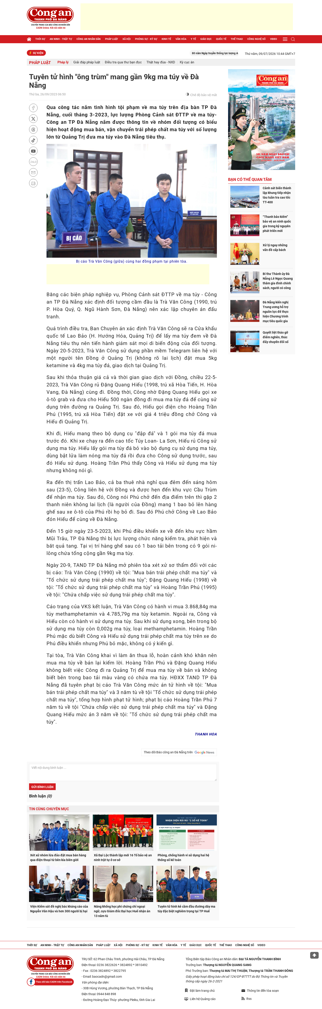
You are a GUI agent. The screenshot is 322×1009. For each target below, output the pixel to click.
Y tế (193, 39)
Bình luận (40, 796)
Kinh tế (166, 39)
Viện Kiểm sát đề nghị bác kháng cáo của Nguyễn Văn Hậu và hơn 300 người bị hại (59, 909)
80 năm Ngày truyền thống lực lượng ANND (226, 53)
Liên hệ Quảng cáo (200, 999)
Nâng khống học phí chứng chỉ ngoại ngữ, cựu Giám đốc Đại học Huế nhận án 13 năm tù (122, 911)
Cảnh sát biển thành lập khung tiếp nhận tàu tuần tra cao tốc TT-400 (277, 195)
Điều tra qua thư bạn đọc (123, 62)
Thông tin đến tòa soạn (260, 990)
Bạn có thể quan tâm (250, 179)
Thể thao (237, 39)
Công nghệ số (256, 39)
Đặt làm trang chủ (199, 990)
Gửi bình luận (42, 787)
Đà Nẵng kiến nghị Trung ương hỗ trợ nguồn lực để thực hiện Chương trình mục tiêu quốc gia (275, 311)
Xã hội (127, 39)
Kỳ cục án (187, 62)
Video (273, 39)
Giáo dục (206, 39)
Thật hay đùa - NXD (160, 62)
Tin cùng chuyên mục (49, 809)
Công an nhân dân (88, 39)
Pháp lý (63, 62)
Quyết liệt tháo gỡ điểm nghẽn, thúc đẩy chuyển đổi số (275, 337)
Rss (247, 998)
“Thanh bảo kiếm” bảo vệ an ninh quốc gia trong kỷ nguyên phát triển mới (277, 224)
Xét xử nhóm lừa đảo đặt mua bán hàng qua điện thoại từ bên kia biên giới (58, 857)
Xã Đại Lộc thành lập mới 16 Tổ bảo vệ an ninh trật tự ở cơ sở (123, 857)
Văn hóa (181, 39)
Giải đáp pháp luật (86, 62)
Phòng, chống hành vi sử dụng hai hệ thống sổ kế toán (183, 857)
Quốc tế (221, 39)
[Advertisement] (186, 16)
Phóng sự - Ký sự (146, 39)
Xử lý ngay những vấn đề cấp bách (275, 247)
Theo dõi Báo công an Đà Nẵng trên (179, 752)
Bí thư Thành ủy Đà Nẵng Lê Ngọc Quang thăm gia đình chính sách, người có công (278, 281)
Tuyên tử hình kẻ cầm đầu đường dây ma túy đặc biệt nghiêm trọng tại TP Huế (186, 909)
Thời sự (40, 39)
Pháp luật (111, 39)
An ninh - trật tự (61, 39)
